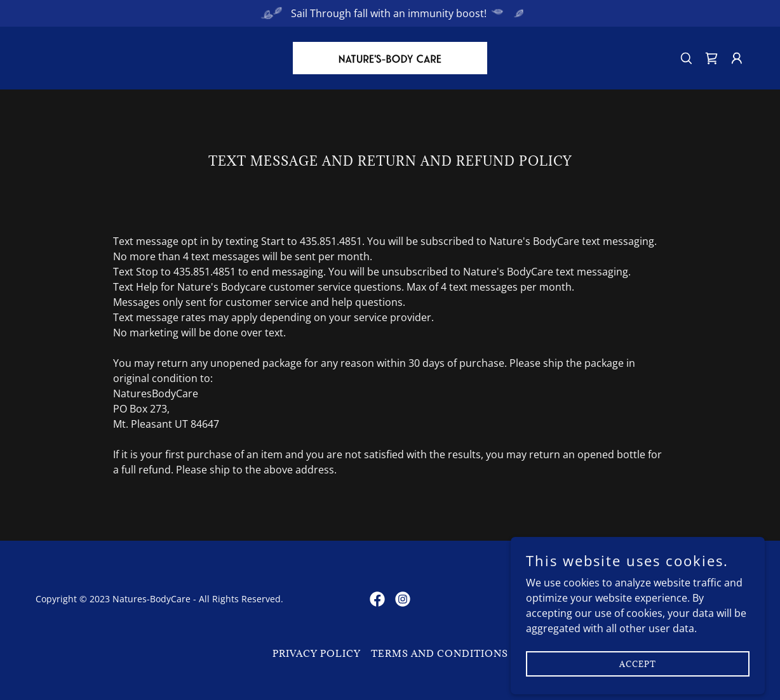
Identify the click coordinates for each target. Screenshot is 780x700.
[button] (737, 58)
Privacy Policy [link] (316, 653)
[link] (390, 57)
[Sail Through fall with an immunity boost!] (390, 13)
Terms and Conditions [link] (439, 653)
